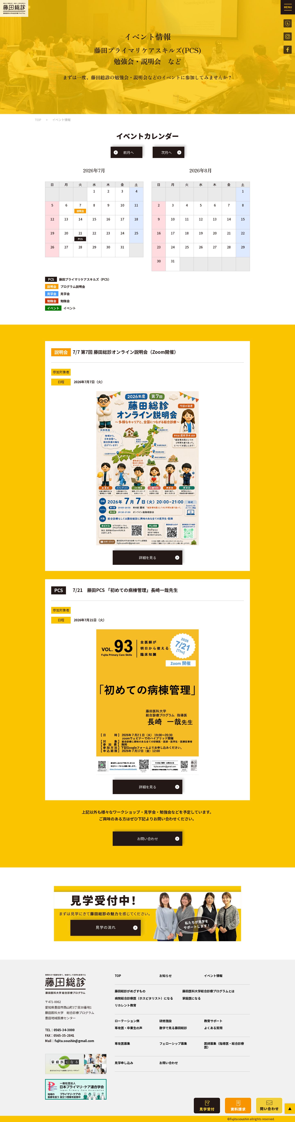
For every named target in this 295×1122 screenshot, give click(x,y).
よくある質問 (213, 1028)
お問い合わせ (147, 838)
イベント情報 (213, 975)
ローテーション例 (127, 1021)
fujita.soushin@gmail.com (74, 1041)
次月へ (166, 152)
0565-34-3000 (64, 1030)
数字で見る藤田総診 (173, 1028)
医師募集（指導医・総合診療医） (224, 1045)
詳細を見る (147, 557)
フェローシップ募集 (173, 1043)
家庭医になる (191, 998)
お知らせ (165, 975)
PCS (80, 239)
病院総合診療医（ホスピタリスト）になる (144, 998)
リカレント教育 (125, 1005)
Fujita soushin (239, 1119)
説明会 (80, 211)
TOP (38, 120)
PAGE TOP (290, 1109)
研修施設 (165, 1021)
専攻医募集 (122, 1043)
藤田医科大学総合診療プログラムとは (208, 991)
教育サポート (213, 1021)
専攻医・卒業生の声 (128, 1028)
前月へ (128, 152)
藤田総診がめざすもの (130, 991)
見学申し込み (124, 1063)
